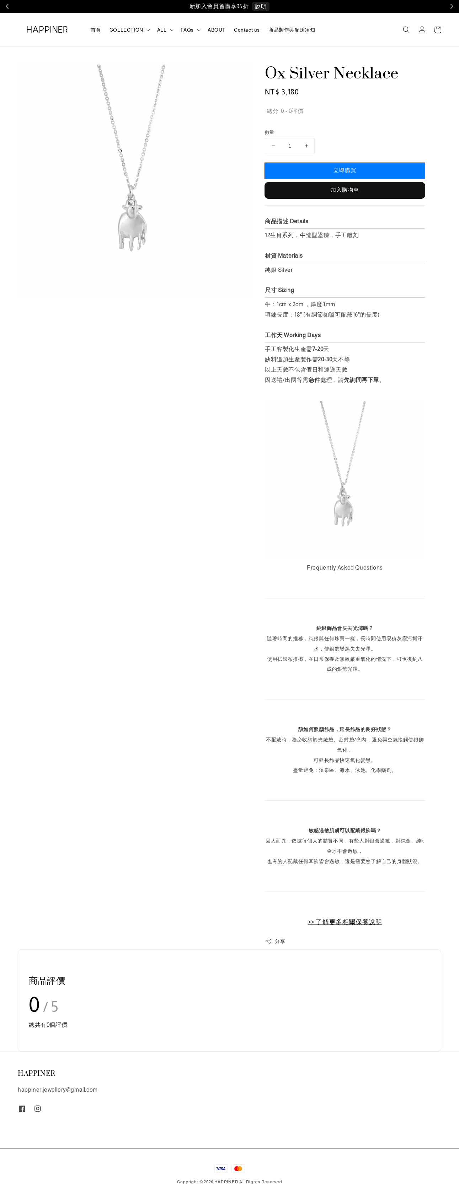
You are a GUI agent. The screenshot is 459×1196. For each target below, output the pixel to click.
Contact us (247, 30)
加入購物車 (345, 190)
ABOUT (216, 30)
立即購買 (344, 170)
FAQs (187, 30)
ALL (162, 30)
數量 (269, 132)
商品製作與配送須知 (291, 30)
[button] (406, 30)
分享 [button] (275, 941)
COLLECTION (126, 30)
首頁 (96, 30)
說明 (261, 7)
